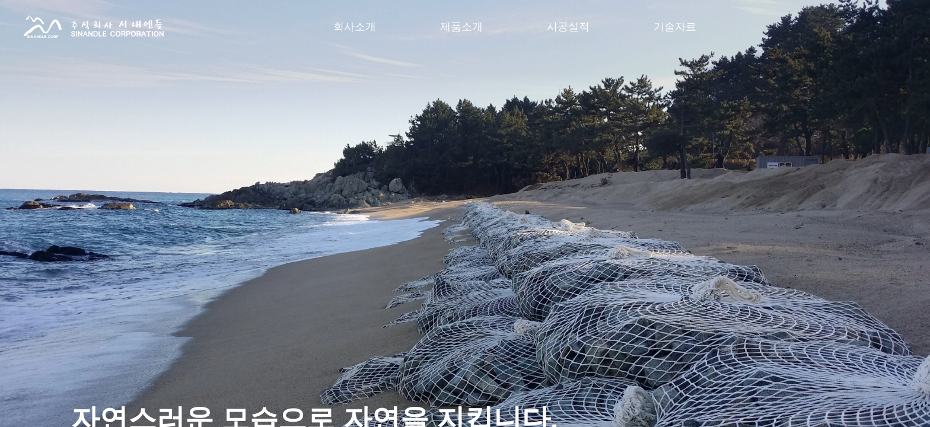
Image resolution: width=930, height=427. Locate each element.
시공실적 (568, 27)
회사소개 (354, 27)
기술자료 (675, 27)
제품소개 (461, 27)
